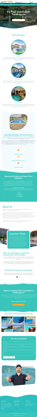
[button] (1, 5)
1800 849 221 (18, 2)
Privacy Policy (16, 415)
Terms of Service (20, 415)
